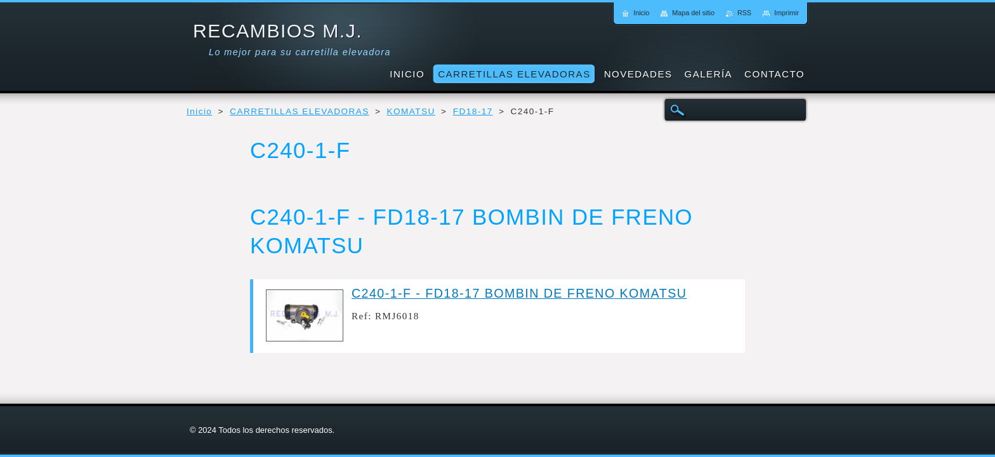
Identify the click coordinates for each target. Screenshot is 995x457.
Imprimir (786, 13)
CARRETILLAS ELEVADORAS (299, 111)
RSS (744, 13)
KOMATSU (411, 111)
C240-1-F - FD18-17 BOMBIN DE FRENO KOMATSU (519, 293)
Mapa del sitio (693, 13)
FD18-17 (473, 111)
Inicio (199, 111)
